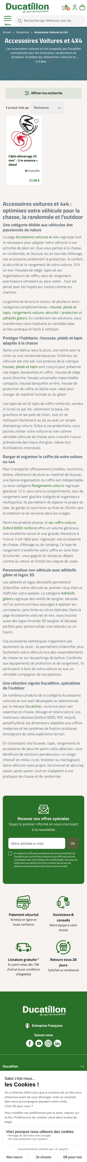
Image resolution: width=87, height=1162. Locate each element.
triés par (24, 107)
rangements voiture (28, 312)
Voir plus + (15, 873)
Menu (7, 21)
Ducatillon (34, 706)
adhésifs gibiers (15, 318)
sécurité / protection (61, 312)
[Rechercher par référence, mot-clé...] (50, 20)
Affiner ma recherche (46, 93)
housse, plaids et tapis (20, 366)
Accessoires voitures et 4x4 (37, 236)
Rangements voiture (48, 485)
